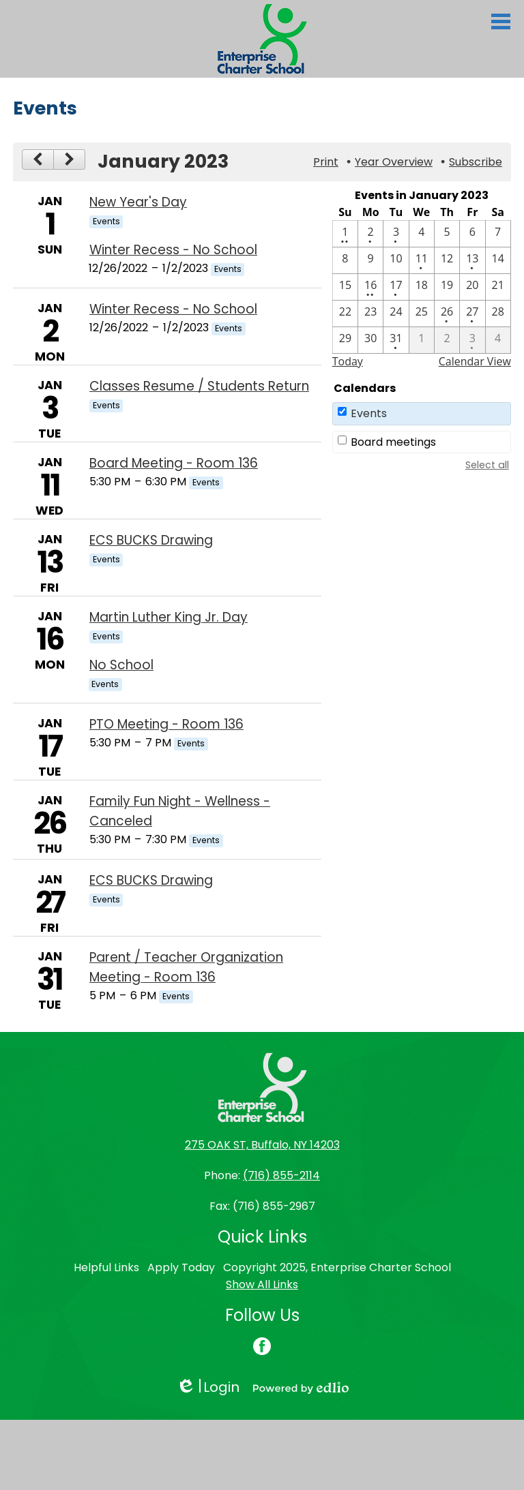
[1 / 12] (446, 260)
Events (369, 413)
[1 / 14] (498, 260)
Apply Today (181, 1267)
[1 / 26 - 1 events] (446, 313)
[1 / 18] (421, 287)
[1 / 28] (498, 313)
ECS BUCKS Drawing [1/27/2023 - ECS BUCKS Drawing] (151, 880)
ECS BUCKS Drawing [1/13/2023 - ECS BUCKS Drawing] (151, 540)
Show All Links (262, 1284)
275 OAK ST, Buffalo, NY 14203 (262, 1145)
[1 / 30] (370, 340)
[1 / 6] (472, 234)
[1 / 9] (370, 260)
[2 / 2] (446, 340)
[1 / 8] (345, 260)
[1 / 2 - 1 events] (370, 234)
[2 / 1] (421, 340)
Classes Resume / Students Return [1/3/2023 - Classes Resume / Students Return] (199, 386)
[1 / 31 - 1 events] (395, 340)
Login (207, 1387)
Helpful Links (106, 1267)
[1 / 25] (421, 313)
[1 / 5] (446, 234)
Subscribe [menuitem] (475, 162)
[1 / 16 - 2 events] (370, 287)
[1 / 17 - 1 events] (395, 287)
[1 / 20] (472, 287)
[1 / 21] (498, 287)
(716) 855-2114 (281, 1175)
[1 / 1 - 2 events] (345, 234)
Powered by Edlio (301, 1388)
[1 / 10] (395, 260)
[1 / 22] (345, 313)
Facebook (262, 1347)
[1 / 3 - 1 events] (395, 234)
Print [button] (325, 162)
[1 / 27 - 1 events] (472, 313)
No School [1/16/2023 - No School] (121, 665)
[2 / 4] (498, 340)
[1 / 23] (370, 313)
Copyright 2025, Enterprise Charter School (337, 1267)
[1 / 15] (345, 287)
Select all (487, 465)
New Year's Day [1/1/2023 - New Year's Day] (138, 202)
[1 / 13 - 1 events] (472, 260)
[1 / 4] (421, 234)
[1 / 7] (498, 234)
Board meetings (393, 442)
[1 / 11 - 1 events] (421, 260)
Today (347, 361)
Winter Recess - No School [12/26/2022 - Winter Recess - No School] (173, 250)
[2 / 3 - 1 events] (472, 340)
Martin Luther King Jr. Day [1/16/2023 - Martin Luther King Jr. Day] (168, 617)
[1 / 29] (345, 340)
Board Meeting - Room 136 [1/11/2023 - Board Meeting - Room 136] (173, 463)
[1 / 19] (446, 287)
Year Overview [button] (394, 162)
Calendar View (475, 361)
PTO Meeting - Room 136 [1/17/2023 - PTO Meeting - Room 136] (166, 724)
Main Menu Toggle (500, 21)
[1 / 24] (395, 313)
